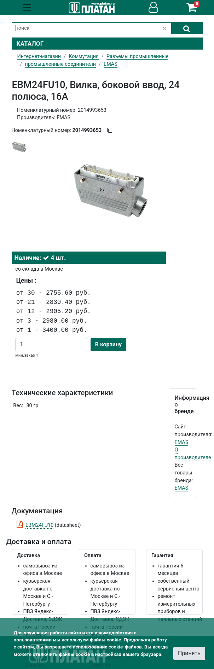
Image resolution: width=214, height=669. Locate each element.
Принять (189, 653)
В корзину (108, 344)
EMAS (182, 442)
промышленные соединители (60, 64)
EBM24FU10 (39, 525)
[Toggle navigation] (27, 7)
